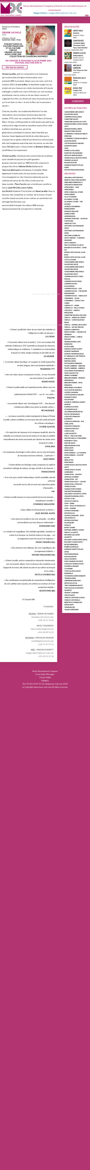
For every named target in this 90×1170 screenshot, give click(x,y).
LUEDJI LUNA (69, 431)
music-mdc (35, 294)
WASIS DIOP (69, 605)
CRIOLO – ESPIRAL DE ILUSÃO (75, 325)
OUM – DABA (69, 503)
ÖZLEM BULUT (69, 518)
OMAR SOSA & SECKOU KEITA (75, 158)
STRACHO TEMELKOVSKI (74, 564)
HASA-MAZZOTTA (71, 373)
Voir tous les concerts (15, 67)
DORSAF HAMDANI (71, 351)
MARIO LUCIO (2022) (72, 150)
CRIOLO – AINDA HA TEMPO (75, 317)
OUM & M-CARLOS (71, 501)
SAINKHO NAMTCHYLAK (73, 165)
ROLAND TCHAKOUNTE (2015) (75, 540)
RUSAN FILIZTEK (70, 162)
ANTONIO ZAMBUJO (72, 235)
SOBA (66, 167)
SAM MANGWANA (71, 554)
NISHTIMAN (68, 462)
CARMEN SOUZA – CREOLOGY (75, 296)
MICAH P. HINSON (77, 66)
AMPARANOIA (69, 216)
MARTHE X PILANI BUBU (73, 153)
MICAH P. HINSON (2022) (73, 155)
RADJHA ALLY (79, 78)
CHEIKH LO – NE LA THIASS (74, 308)
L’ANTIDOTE (78, 40)
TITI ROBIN (68, 569)
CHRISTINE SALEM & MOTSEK (75, 315)
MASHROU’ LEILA (70, 441)
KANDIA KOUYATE (71, 407)
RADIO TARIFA (69, 527)
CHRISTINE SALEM (71, 119)
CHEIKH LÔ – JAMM (71, 305)
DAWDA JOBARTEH (71, 329)
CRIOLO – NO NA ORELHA (74, 327)
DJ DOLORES (69, 346)
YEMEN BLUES (69, 607)
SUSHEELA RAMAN (71, 566)
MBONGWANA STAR (72, 445)
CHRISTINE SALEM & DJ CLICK (75, 122)
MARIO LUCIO (79, 53)
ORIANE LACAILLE (11, 32)
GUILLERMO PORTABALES (74, 371)
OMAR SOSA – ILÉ (71, 479)
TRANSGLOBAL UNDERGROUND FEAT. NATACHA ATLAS (72, 580)
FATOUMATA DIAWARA (73, 363)
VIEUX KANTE (69, 595)
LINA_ (66, 148)
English (86, 16)
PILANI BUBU (69, 523)
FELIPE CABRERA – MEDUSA (74, 366)
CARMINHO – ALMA (71, 298)
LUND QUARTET (70, 433)
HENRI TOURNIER (70, 375)
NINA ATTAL (69, 460)
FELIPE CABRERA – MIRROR (74, 368)
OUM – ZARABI (70, 508)
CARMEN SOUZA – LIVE (73, 288)
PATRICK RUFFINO (71, 520)
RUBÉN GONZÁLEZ (71, 547)
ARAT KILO (78, 30)
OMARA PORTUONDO (72, 489)
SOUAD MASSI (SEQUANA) (74, 170)
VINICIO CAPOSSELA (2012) (74, 597)
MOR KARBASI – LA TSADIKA (75, 453)
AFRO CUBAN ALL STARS (73, 192)
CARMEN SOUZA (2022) (73, 281)
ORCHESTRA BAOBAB (72, 491)
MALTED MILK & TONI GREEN (75, 438)
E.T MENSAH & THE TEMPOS (74, 356)
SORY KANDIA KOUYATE (73, 561)
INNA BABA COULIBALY (73, 387)
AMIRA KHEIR (69, 214)
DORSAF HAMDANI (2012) (74, 354)
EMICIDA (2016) (70, 359)
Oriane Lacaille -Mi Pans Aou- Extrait (50, 325)
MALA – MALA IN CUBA (73, 436)
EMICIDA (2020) (70, 361)
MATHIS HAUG (69, 443)
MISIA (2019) (68, 448)
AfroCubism (69, 194)
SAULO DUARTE (70, 559)
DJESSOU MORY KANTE (73, 349)
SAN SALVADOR (70, 556)
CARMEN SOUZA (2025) (73, 117)
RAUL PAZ (77, 88)
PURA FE (67, 525)
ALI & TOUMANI (70, 197)
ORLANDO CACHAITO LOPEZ (75, 494)
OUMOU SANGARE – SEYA (74, 515)
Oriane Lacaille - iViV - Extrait (50, 294)
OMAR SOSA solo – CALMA (75, 481)
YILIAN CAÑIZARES (71, 609)
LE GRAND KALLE (70, 409)
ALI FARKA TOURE (71, 199)
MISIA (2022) (68, 450)
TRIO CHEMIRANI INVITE (73, 585)
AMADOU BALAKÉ (71, 211)
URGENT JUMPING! (71, 593)
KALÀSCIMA (69, 399)
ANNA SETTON (70, 223)
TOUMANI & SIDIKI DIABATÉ (74, 576)
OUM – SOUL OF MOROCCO (74, 506)
